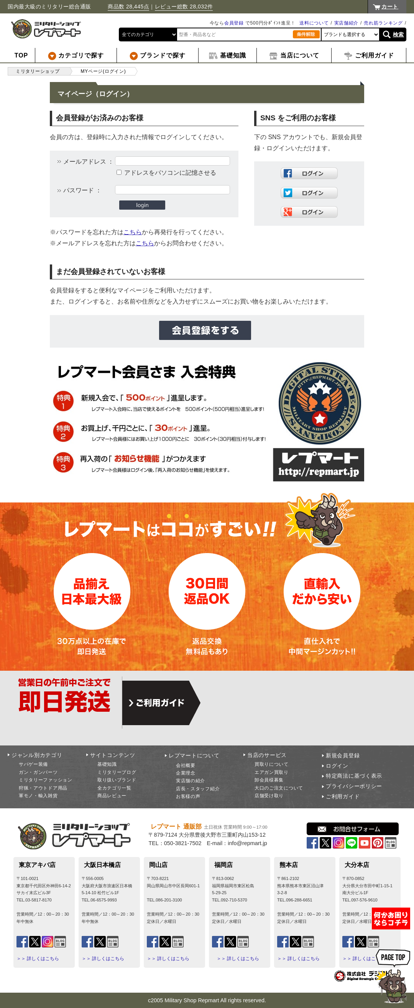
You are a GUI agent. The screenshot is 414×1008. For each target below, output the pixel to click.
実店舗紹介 (346, 23)
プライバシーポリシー (354, 786)
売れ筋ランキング (383, 23)
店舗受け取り (269, 795)
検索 (398, 34)
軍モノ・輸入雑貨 (38, 795)
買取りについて (272, 764)
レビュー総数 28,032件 (184, 6)
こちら (132, 232)
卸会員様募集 (269, 780)
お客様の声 (188, 796)
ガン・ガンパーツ (38, 772)
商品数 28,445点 (128, 6)
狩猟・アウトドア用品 (43, 788)
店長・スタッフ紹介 (198, 788)
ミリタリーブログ (116, 772)
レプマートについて (194, 755)
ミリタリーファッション (45, 780)
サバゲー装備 (33, 764)
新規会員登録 (343, 755)
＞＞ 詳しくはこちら (37, 958)
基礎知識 (107, 764)
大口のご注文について (279, 788)
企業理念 (186, 773)
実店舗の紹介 (190, 780)
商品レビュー (112, 795)
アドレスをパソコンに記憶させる (170, 172)
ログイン (337, 766)
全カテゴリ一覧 (114, 788)
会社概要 (186, 765)
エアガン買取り (272, 772)
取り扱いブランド (116, 780)
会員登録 (234, 23)
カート (389, 6)
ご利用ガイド (343, 796)
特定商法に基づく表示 (354, 776)
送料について (314, 23)
